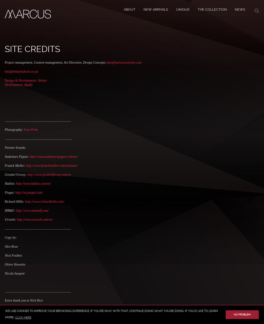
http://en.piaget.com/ (29, 192)
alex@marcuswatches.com (124, 62)
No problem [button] (242, 314)
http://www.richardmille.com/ (44, 201)
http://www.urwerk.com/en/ (35, 219)
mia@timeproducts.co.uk (21, 71)
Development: (14, 85)
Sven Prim (31, 129)
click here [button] (23, 317)
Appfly (28, 85)
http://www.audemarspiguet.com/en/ (54, 156)
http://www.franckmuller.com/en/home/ (51, 165)
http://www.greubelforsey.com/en (49, 174)
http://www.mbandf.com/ (32, 210)
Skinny (42, 80)
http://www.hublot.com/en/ (33, 183)
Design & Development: (21, 80)
